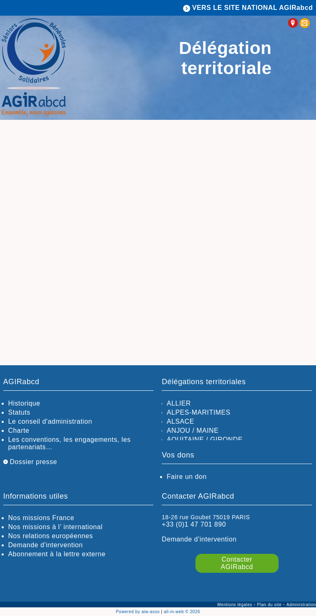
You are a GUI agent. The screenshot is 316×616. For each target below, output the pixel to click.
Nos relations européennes (50, 535)
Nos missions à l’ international (55, 526)
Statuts (19, 412)
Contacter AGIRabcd (237, 563)
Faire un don (187, 476)
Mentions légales (235, 604)
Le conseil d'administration (50, 421)
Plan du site (270, 604)
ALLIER (179, 403)
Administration (301, 604)
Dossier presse (30, 461)
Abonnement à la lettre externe (57, 554)
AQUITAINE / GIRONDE (204, 439)
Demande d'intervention (45, 544)
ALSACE (180, 421)
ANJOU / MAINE (192, 430)
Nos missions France (41, 517)
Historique (24, 403)
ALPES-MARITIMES (198, 412)
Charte (19, 430)
